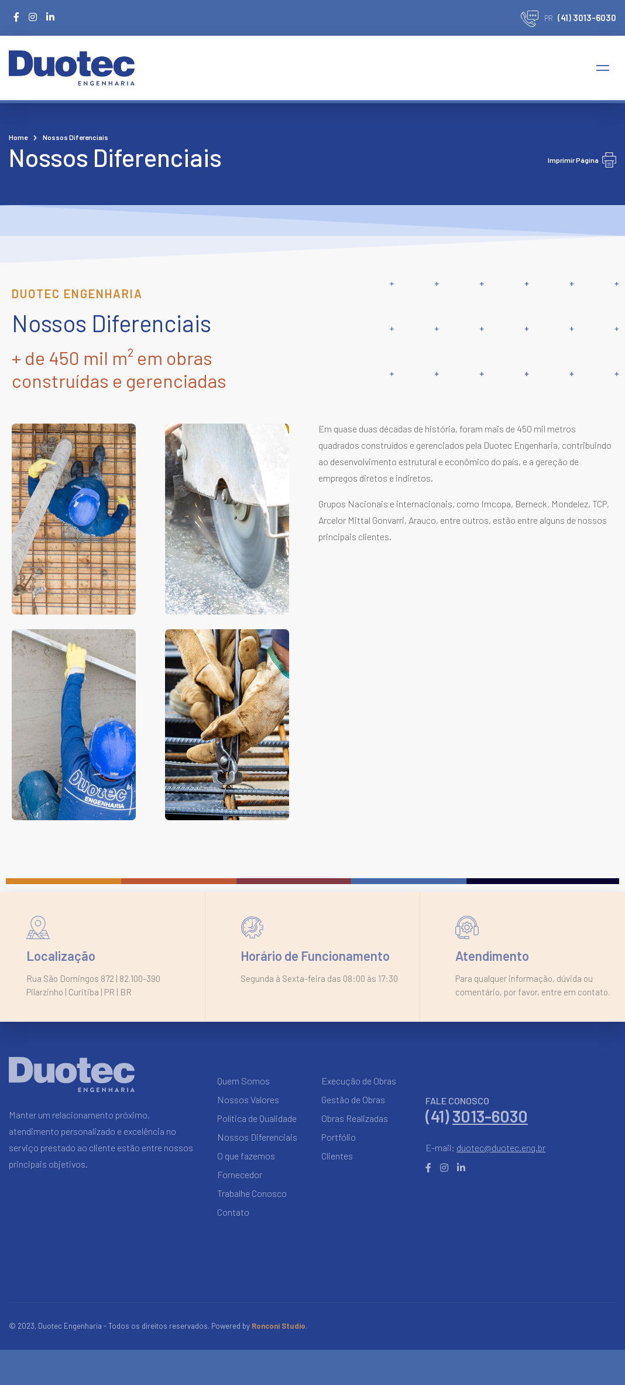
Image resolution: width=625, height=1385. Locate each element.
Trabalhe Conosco (252, 1193)
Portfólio (338, 1136)
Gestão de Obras (353, 1099)
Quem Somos (243, 1080)
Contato (233, 1211)
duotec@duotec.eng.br (500, 1147)
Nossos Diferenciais (257, 1136)
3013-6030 (490, 1116)
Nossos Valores (248, 1099)
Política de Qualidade (257, 1118)
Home (18, 137)
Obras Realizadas (354, 1118)
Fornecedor (239, 1174)
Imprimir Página (582, 160)
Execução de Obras (358, 1080)
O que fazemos (246, 1155)
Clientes (337, 1155)
